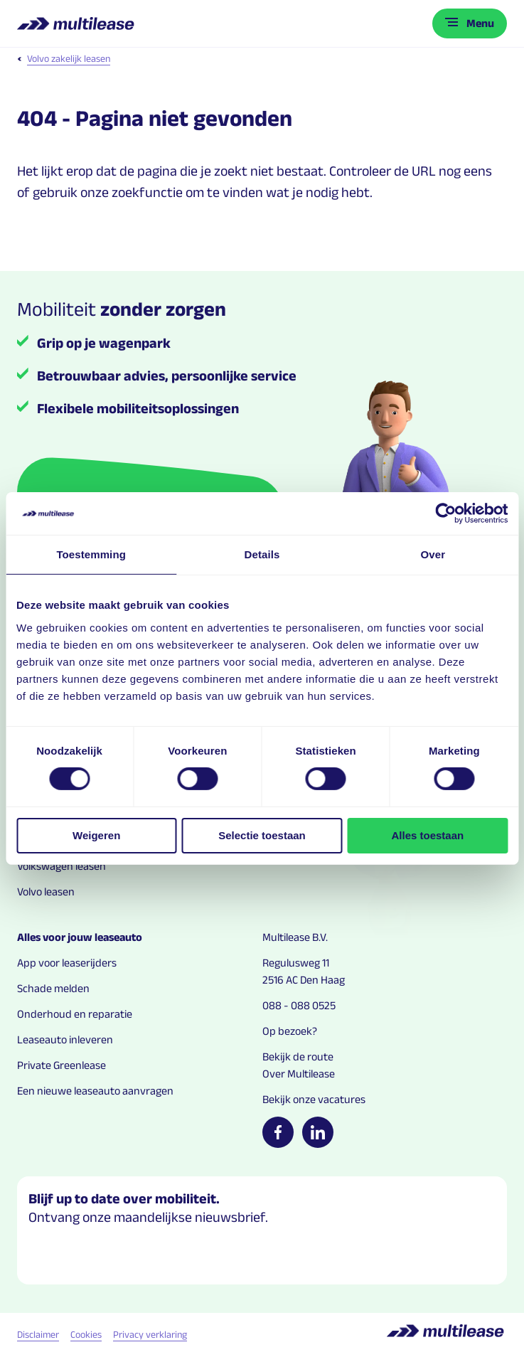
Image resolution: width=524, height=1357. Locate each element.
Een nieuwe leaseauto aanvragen (95, 1091)
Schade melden (53, 988)
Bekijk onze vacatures (313, 1099)
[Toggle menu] (469, 23)
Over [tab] (433, 554)
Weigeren (96, 835)
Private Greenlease (61, 1065)
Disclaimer (38, 1334)
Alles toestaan (427, 835)
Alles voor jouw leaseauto (79, 937)
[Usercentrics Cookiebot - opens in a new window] (445, 513)
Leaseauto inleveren (65, 1039)
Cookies (86, 1334)
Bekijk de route (297, 1056)
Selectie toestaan (262, 835)
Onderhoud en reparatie (74, 1014)
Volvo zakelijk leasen (63, 58)
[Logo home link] (77, 23)
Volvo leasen (46, 891)
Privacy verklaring (150, 1334)
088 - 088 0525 (299, 1005)
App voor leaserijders (67, 963)
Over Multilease (298, 1074)
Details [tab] (262, 554)
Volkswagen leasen (61, 866)
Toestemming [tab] (91, 554)
